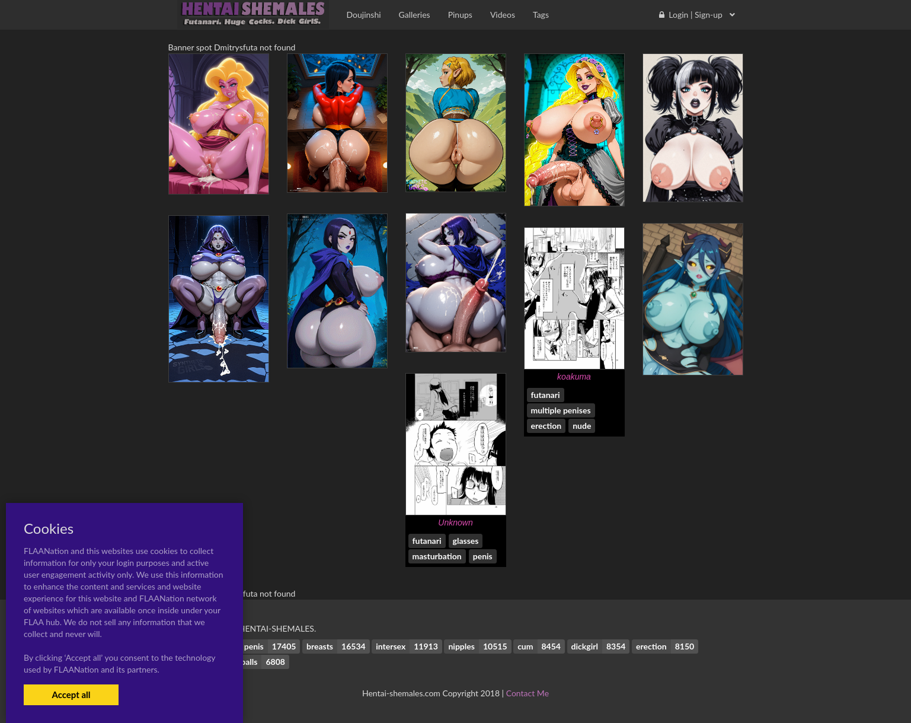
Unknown (455, 522)
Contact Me (527, 693)
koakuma (574, 376)
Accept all (71, 694)
